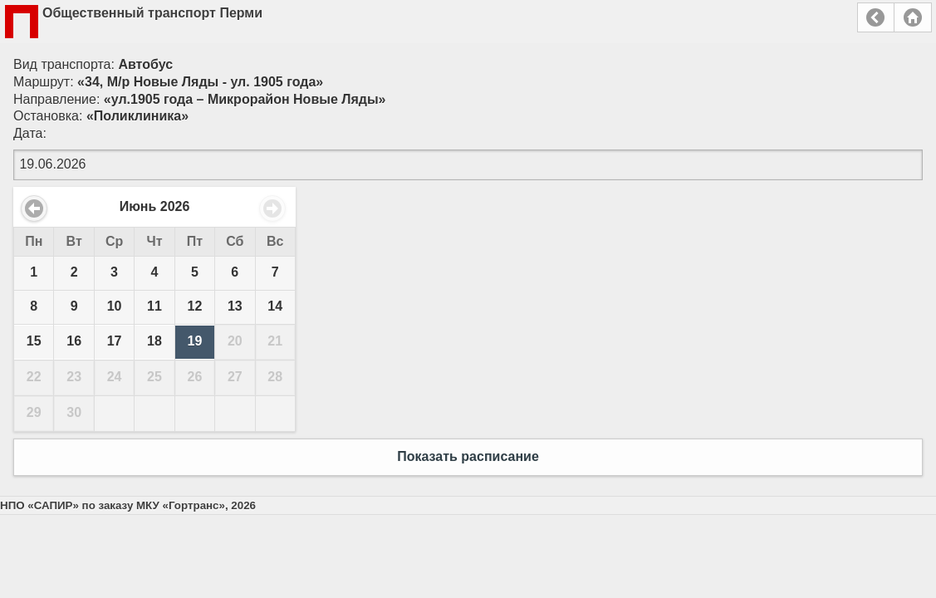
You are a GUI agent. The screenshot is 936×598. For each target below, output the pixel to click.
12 (195, 306)
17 (114, 341)
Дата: (30, 133)
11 (154, 306)
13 (235, 306)
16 (73, 341)
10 (114, 306)
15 (34, 341)
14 (274, 306)
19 (195, 341)
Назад (875, 17)
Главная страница (913, 17)
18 (154, 341)
